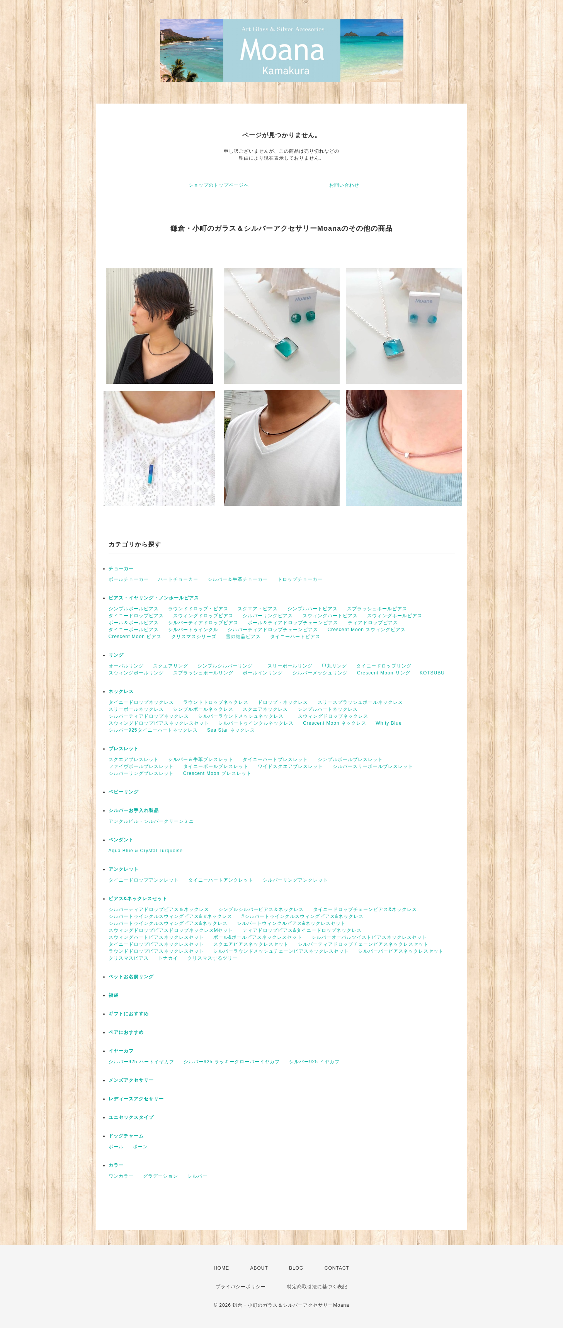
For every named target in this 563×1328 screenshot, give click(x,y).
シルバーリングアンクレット (295, 880)
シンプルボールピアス (134, 608)
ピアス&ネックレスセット (138, 898)
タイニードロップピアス (136, 615)
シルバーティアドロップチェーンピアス (273, 629)
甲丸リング (334, 666)
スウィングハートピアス (330, 615)
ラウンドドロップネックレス (215, 702)
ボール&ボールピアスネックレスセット (257, 937)
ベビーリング (124, 792)
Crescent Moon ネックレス (334, 723)
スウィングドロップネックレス (333, 716)
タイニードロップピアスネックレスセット (156, 944)
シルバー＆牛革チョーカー (238, 579)
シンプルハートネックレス (328, 709)
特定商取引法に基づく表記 (317, 1286)
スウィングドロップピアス (203, 615)
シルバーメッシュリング (320, 673)
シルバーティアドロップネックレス (149, 716)
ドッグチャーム (126, 1136)
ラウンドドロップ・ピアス (198, 608)
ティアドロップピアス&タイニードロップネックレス (302, 930)
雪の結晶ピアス (243, 636)
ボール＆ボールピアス (134, 622)
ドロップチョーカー (300, 579)
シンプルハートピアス (312, 608)
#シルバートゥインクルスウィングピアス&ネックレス (303, 916)
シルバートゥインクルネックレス (256, 723)
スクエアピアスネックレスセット (251, 944)
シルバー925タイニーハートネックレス (153, 730)
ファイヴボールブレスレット (141, 766)
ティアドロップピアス (373, 622)
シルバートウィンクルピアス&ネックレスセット (291, 923)
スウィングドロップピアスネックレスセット (159, 723)
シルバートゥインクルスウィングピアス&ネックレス (168, 923)
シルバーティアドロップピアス (203, 622)
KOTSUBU (432, 673)
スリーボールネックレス (136, 709)
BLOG (296, 1268)
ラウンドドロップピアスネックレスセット (156, 951)
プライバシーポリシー (241, 1286)
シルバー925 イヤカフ (314, 1061)
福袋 (114, 995)
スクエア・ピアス (258, 608)
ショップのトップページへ (219, 185)
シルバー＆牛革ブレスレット (200, 759)
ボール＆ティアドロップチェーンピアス (293, 622)
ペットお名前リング (131, 976)
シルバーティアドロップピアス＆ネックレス (159, 909)
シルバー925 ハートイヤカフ (141, 1061)
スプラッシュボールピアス (377, 608)
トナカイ (168, 958)
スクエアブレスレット (134, 759)
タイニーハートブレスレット (275, 759)
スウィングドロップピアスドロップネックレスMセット (171, 930)
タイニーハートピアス (295, 636)
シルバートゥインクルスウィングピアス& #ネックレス (170, 916)
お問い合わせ (344, 185)
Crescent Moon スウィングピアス (369, 629)
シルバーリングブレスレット (141, 773)
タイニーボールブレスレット (215, 766)
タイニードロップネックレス (141, 702)
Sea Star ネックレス (231, 730)
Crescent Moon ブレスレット (217, 773)
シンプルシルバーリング (227, 666)
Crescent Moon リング (383, 673)
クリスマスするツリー (212, 958)
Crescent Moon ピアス (135, 636)
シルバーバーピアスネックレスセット (401, 951)
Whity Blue (388, 723)
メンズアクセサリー (131, 1080)
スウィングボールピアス (394, 615)
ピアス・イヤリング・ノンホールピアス (154, 598)
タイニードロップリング (384, 666)
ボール (116, 1146)
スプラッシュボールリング (203, 673)
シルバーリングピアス (268, 615)
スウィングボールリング (136, 673)
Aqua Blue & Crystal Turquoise (146, 850)
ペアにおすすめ (126, 1032)
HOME (221, 1268)
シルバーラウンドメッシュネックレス (243, 716)
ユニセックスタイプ (131, 1117)
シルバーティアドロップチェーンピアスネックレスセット (363, 944)
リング (116, 655)
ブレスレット (124, 748)
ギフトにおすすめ (129, 1013)
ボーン (140, 1146)
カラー (116, 1165)
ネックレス (121, 691)
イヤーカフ (121, 1051)
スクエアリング (170, 666)
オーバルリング (126, 666)
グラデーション (160, 1176)
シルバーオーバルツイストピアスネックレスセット (369, 937)
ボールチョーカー (129, 579)
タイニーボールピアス (134, 629)
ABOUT (259, 1268)
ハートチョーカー (178, 579)
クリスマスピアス (129, 958)
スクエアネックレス (265, 709)
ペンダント (121, 840)
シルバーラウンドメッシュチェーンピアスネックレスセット (281, 951)
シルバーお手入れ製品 (134, 810)
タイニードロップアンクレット (144, 880)
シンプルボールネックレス (203, 709)
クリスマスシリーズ (193, 636)
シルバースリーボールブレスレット (373, 766)
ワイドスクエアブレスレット (290, 766)
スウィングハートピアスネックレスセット (156, 937)
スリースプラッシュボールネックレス (360, 702)
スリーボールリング (290, 666)
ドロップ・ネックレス (283, 702)
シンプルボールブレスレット (353, 759)
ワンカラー (121, 1176)
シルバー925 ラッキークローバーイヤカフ (231, 1061)
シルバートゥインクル (193, 629)
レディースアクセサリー (136, 1099)
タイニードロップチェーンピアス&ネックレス (365, 909)
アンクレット (124, 869)
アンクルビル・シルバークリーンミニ (151, 821)
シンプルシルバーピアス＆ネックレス (261, 909)
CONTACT (337, 1268)
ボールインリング (263, 673)
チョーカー (121, 568)
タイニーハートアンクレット (220, 880)
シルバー (197, 1176)
